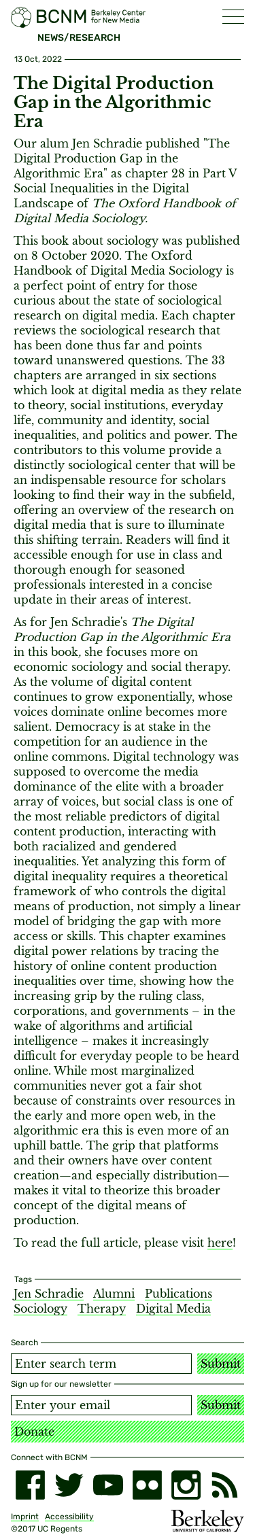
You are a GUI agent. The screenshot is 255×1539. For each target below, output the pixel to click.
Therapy (102, 1308)
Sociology (40, 1308)
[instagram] (186, 1485)
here (220, 1242)
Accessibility (69, 1516)
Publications (178, 1293)
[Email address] (101, 1405)
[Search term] (101, 1363)
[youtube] (107, 1485)
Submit (221, 1363)
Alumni (114, 1293)
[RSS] (224, 1485)
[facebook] (30, 1485)
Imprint (25, 1516)
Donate (34, 1431)
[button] (233, 17)
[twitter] (69, 1485)
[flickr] (147, 1485)
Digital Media (173, 1308)
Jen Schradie (49, 1293)
